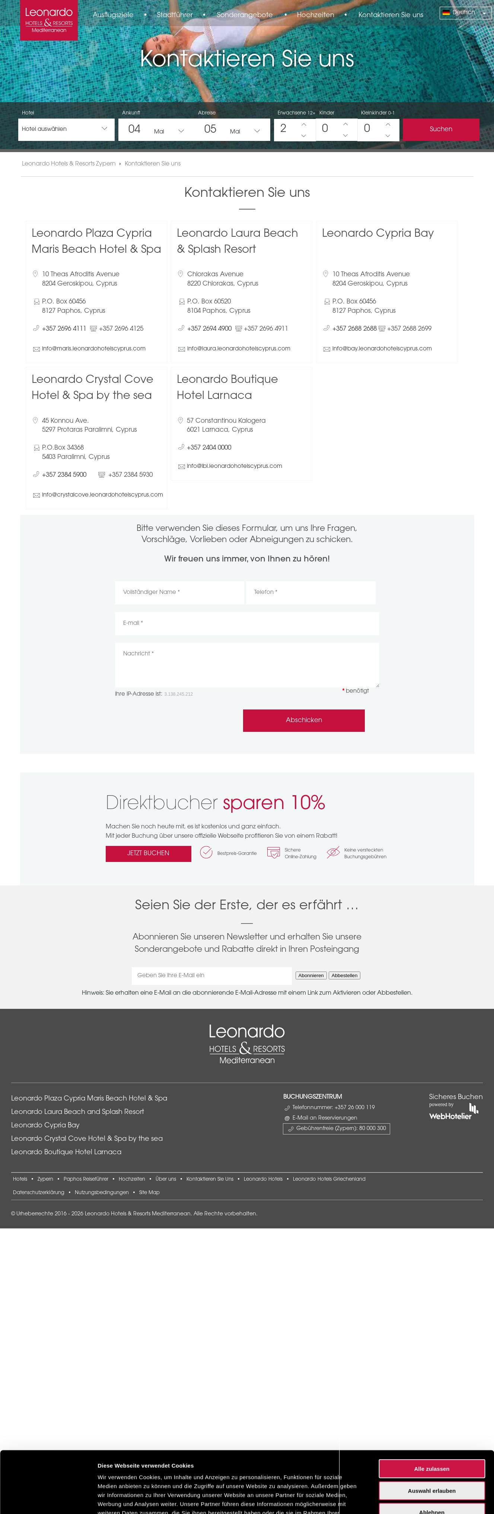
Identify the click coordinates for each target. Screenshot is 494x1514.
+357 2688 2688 (354, 329)
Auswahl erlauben (432, 1050)
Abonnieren (311, 975)
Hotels (20, 1179)
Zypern (45, 1179)
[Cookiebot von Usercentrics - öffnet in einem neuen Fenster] (48, 1111)
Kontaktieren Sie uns (390, 15)
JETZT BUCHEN (148, 853)
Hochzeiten (315, 15)
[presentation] (171, 720)
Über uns (166, 1179)
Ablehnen (431, 1071)
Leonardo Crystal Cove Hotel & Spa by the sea (87, 1139)
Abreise (207, 113)
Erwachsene (296, 113)
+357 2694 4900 (209, 329)
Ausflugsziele (113, 15)
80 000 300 (372, 1128)
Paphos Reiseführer (86, 1179)
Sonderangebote (245, 15)
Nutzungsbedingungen (102, 1192)
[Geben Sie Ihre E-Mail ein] (212, 976)
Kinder (326, 113)
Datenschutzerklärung (38, 1192)
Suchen (441, 129)
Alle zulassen (431, 1028)
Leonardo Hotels (263, 1179)
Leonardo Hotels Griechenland (329, 1179)
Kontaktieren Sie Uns (210, 1179)
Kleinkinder (378, 113)
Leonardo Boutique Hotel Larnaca (66, 1152)
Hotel (28, 113)
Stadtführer (174, 15)
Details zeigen (396, 1111)
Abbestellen (345, 975)
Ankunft (131, 113)
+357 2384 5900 (64, 475)
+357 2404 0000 (209, 448)
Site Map (149, 1192)
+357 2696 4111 (64, 329)
